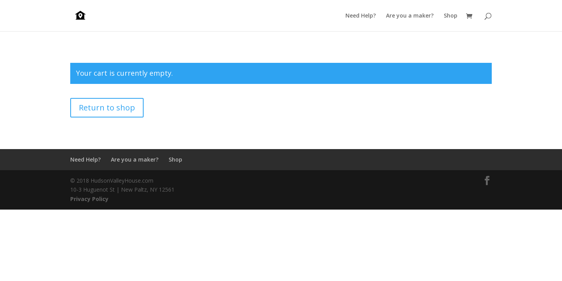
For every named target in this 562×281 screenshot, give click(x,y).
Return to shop (107, 107)
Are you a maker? (410, 16)
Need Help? (360, 16)
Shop (450, 16)
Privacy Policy (89, 199)
